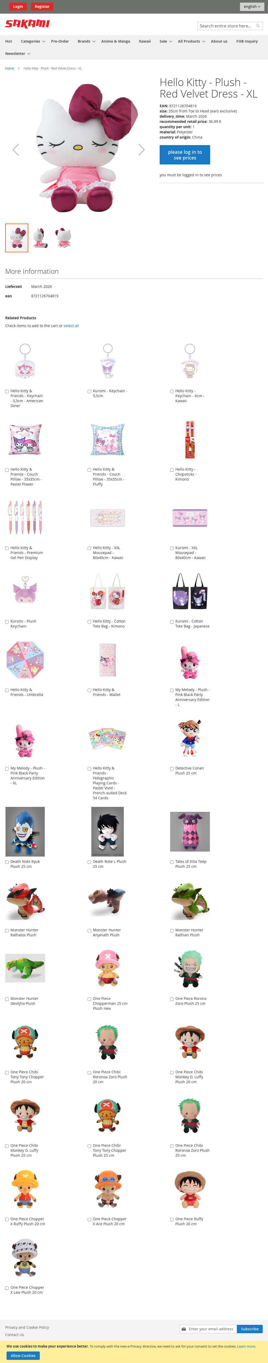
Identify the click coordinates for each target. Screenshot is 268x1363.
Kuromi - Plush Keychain (23, 624)
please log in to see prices (185, 155)
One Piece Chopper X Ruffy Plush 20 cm (27, 1221)
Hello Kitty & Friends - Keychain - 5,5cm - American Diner (26, 398)
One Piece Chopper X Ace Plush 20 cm (110, 1221)
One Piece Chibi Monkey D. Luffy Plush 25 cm (24, 1150)
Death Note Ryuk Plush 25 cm (25, 864)
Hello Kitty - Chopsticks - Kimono (186, 474)
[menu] (134, 47)
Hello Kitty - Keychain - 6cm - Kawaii (189, 395)
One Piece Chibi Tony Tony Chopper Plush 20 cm (27, 1076)
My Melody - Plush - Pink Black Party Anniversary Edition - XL (27, 775)
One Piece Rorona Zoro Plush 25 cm (190, 1001)
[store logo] (27, 24)
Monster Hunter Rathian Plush (189, 932)
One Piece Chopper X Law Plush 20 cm (27, 1290)
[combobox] (230, 26)
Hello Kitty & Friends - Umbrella (26, 692)
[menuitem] (8, 41)
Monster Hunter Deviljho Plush (24, 1001)
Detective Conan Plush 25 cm (189, 770)
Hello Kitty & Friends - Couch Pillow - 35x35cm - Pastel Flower (26, 477)
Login (18, 6)
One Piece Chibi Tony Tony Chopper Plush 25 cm (109, 1150)
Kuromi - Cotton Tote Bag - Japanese (192, 624)
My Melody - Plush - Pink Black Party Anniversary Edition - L (192, 697)
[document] (135, 1352)
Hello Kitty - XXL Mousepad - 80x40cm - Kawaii (108, 552)
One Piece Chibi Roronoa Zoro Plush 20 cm (110, 1076)
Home (9, 68)
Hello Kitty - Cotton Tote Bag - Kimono (109, 624)
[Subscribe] (250, 1329)
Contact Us (14, 1334)
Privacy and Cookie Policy (27, 1327)
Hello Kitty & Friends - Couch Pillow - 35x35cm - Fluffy (108, 477)
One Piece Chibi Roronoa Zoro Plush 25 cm (192, 1150)
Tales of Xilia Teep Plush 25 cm (190, 864)
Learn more (246, 1346)
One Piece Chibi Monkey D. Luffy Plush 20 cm (189, 1076)
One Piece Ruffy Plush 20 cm (189, 1221)
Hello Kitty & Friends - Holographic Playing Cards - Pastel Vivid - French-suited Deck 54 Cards (110, 783)
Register (42, 6)
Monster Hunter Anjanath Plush (107, 932)
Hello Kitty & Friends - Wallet (106, 692)
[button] (252, 7)
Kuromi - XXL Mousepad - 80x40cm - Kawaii (190, 552)
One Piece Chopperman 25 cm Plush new (110, 1003)
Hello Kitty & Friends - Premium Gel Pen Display (26, 552)
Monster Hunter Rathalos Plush (24, 932)
